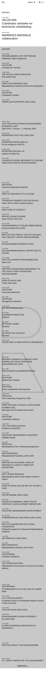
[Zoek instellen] (39, 2)
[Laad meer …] (23, 665)
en (42, 2)
